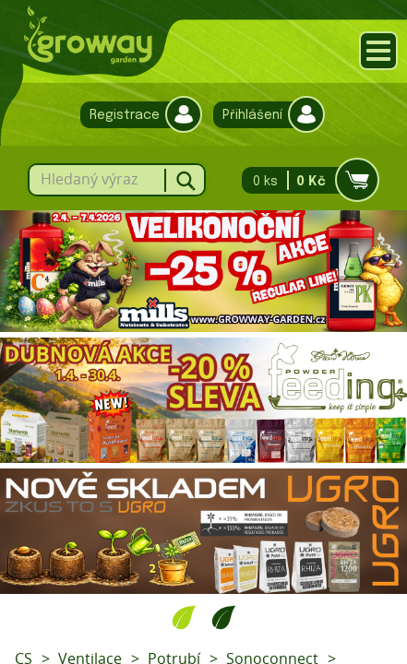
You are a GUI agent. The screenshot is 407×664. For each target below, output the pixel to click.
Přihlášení (264, 114)
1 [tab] (184, 617)
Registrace (137, 114)
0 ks (305, 180)
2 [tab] (224, 617)
